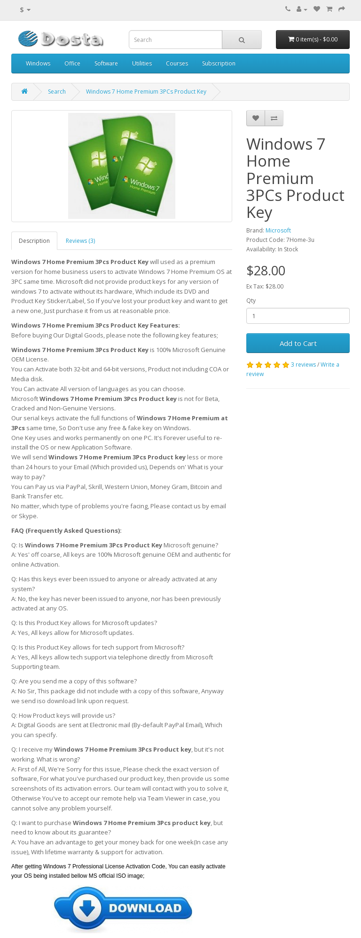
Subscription (218, 63)
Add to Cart (298, 343)
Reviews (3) (80, 241)
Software (106, 63)
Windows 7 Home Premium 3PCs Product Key (146, 92)
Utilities (142, 63)
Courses (177, 63)
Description (34, 241)
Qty (251, 301)
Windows (38, 63)
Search (57, 92)
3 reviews (303, 365)
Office (72, 63)
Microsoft (278, 230)
